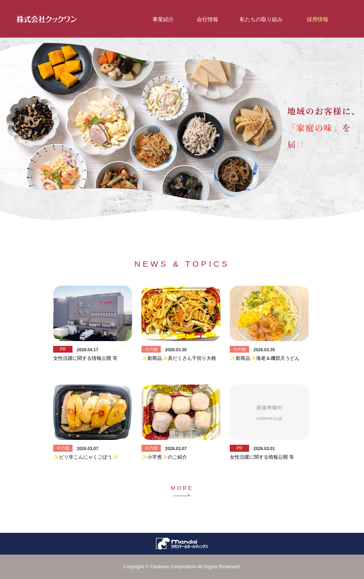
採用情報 (317, 19)
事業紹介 (163, 19)
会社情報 (207, 19)
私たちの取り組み (257, 19)
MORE (182, 488)
